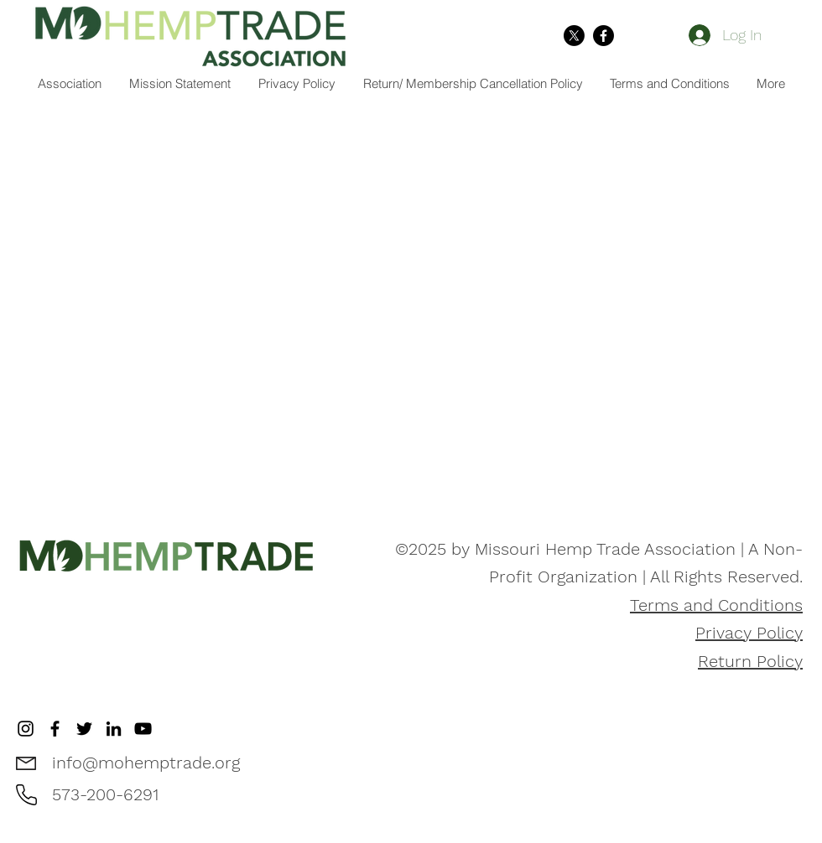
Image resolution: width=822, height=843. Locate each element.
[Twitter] (84, 728)
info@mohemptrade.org (146, 762)
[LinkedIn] (113, 728)
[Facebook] (603, 35)
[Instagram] (25, 728)
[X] (574, 35)
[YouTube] (143, 728)
